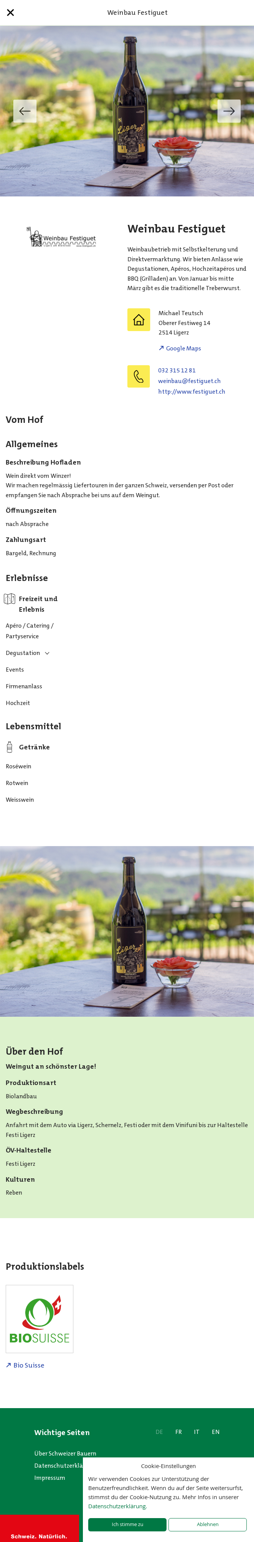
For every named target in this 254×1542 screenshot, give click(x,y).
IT (197, 1432)
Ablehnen (208, 1524)
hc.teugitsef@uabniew (189, 381)
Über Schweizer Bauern (65, 1453)
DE (159, 1432)
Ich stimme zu (127, 1524)
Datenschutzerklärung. (117, 1506)
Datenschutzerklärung (65, 1466)
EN (216, 1432)
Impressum (49, 1478)
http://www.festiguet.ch (191, 392)
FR (178, 1432)
